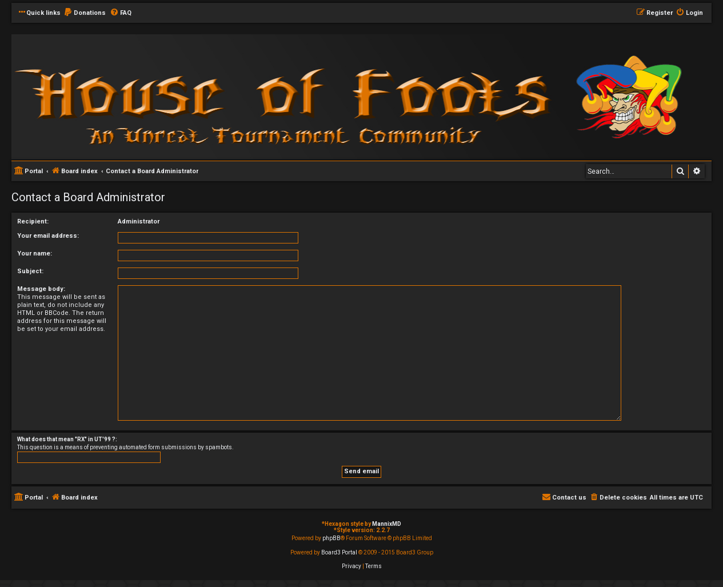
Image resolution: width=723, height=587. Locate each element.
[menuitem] (84, 13)
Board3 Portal (339, 552)
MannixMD (386, 524)
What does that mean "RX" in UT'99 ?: (67, 439)
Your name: (34, 253)
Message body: (41, 289)
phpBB (331, 538)
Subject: (30, 271)
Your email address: (48, 235)
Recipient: (33, 221)
